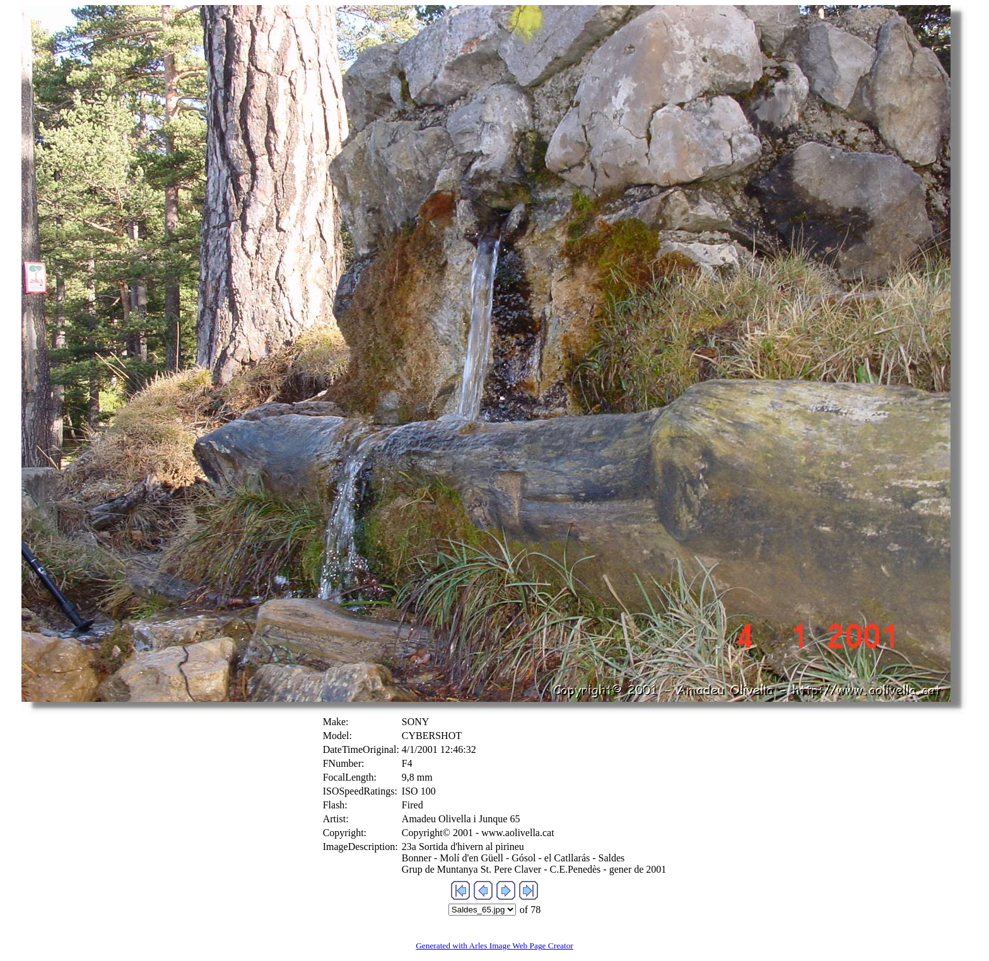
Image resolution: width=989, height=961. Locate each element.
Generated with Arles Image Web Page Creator (494, 945)
